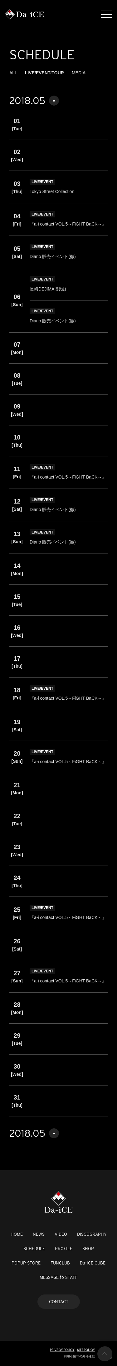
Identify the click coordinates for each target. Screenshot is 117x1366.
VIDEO (61, 1234)
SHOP (88, 1248)
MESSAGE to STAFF (59, 1277)
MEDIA (78, 72)
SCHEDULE (34, 1248)
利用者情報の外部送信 (79, 1356)
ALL (13, 72)
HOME (17, 1234)
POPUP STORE (26, 1262)
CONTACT (58, 1301)
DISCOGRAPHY (92, 1234)
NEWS (39, 1234)
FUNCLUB (60, 1262)
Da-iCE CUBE (92, 1262)
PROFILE (63, 1248)
